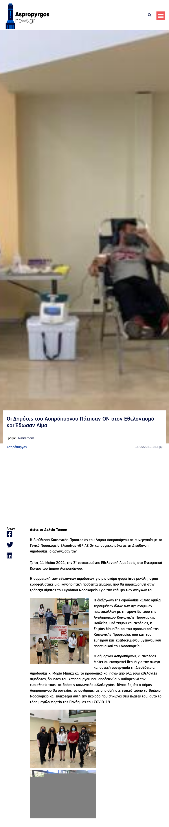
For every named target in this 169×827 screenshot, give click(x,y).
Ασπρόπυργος (17, 447)
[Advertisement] (84, 488)
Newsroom (26, 438)
